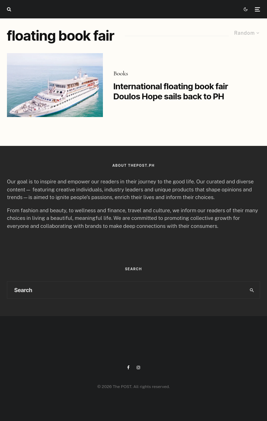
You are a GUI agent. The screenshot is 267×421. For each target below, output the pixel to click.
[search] (252, 290)
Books (120, 73)
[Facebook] (128, 367)
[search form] (125, 290)
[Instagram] (138, 367)
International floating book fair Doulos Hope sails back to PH (170, 91)
